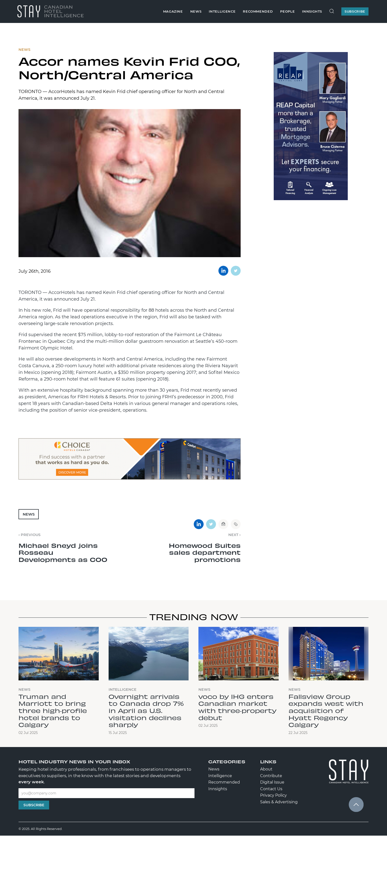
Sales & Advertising (279, 802)
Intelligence (222, 11)
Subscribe (33, 805)
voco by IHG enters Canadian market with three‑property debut (237, 706)
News (196, 11)
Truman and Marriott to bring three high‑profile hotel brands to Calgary (53, 710)
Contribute (271, 775)
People (287, 11)
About (266, 769)
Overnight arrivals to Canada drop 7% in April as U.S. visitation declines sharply (146, 710)
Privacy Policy (273, 795)
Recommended (258, 11)
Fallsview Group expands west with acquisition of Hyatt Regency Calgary (326, 710)
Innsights (312, 11)
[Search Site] (331, 11)
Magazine (173, 11)
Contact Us (271, 789)
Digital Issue (272, 782)
